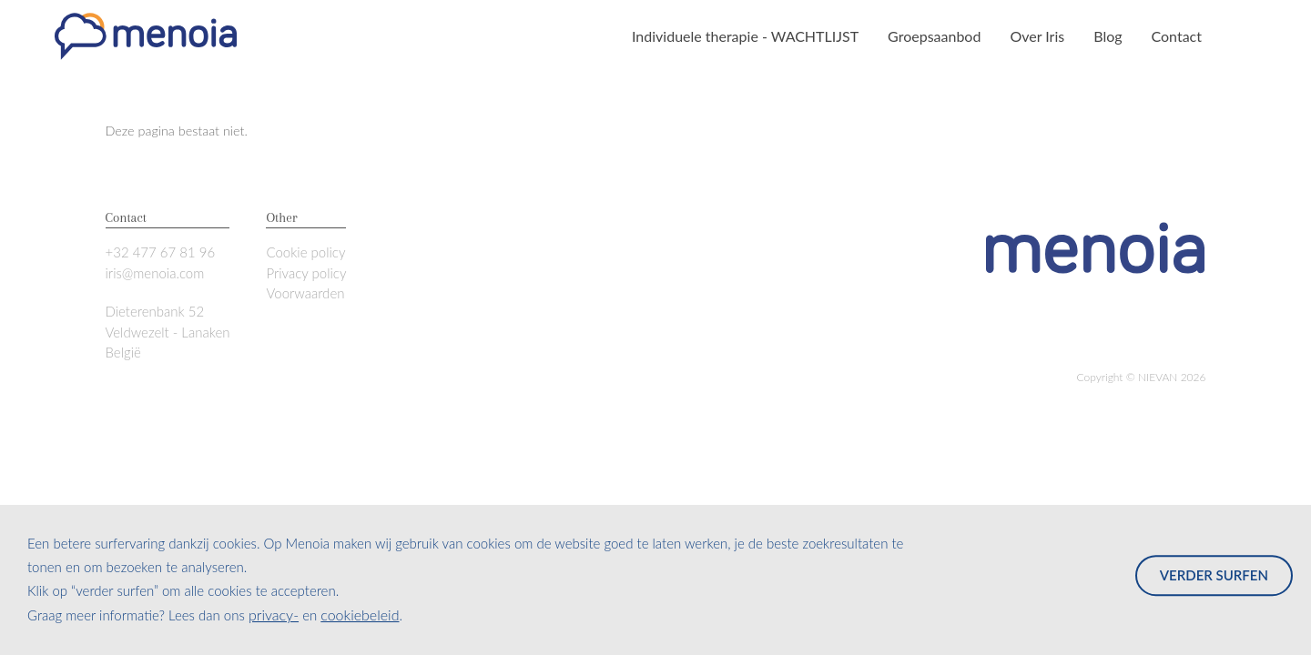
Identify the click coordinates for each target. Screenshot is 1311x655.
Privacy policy (306, 273)
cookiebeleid (359, 614)
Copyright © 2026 (1141, 377)
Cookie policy (305, 252)
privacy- (274, 614)
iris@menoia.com (155, 273)
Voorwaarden (305, 293)
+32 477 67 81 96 (161, 252)
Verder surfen (1214, 575)
